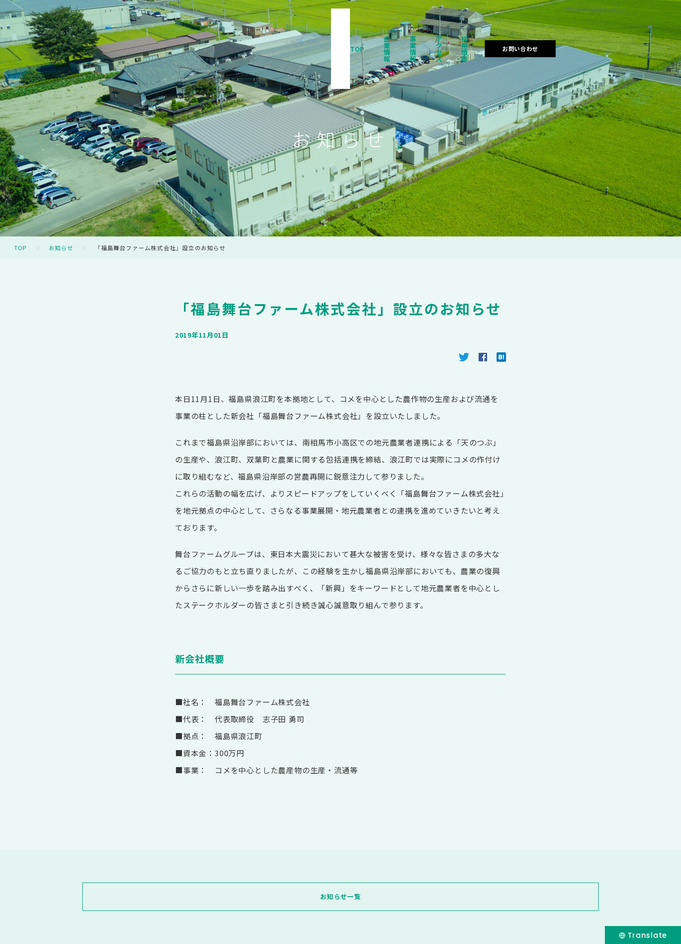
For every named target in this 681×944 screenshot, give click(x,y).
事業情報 (456, 35)
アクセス (501, 35)
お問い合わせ (614, 35)
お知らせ (61, 248)
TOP (368, 35)
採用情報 (548, 35)
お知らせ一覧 (340, 896)
